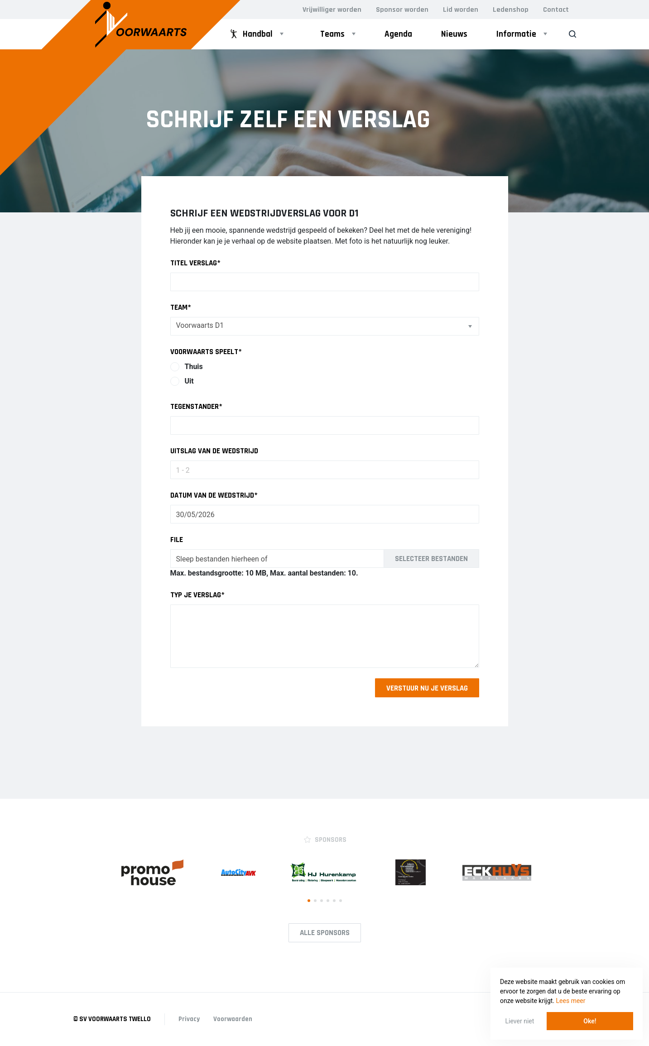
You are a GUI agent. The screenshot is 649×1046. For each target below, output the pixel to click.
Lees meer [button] (571, 1000)
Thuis (194, 366)
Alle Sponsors (325, 933)
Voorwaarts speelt (206, 352)
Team (180, 307)
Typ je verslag (197, 595)
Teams (332, 34)
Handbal (250, 34)
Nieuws (454, 34)
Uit (189, 381)
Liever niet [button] (519, 1021)
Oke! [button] (589, 1021)
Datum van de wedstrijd (214, 495)
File (176, 540)
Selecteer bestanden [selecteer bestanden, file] (431, 559)
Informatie (516, 34)
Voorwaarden (232, 1019)
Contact (556, 9)
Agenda (398, 34)
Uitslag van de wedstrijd (214, 451)
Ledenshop (511, 9)
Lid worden (460, 9)
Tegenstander (196, 407)
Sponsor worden (402, 9)
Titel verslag (195, 263)
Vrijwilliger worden (332, 9)
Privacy (189, 1019)
